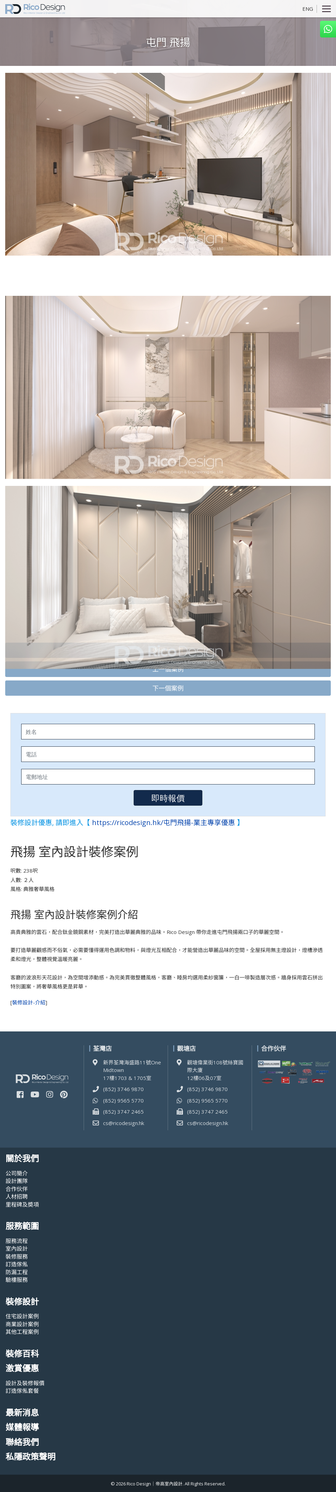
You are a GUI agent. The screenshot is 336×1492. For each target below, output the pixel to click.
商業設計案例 (22, 1324)
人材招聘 (17, 1196)
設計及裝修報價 (25, 1383)
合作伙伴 (17, 1189)
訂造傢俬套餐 (22, 1391)
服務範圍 (22, 1226)
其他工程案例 (22, 1332)
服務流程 (17, 1241)
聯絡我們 (22, 1442)
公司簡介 (17, 1173)
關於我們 (22, 1159)
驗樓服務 (17, 1280)
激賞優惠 (22, 1368)
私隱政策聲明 (31, 1457)
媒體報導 (22, 1427)
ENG (307, 8)
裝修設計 (22, 1302)
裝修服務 (17, 1256)
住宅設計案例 (22, 1316)
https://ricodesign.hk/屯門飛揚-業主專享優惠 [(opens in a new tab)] (163, 822)
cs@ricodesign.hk (123, 1123)
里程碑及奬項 (22, 1204)
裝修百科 (22, 1354)
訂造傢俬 (17, 1264)
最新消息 (22, 1413)
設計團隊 (17, 1181)
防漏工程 (17, 1272)
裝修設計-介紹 (28, 1002)
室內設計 (17, 1248)
